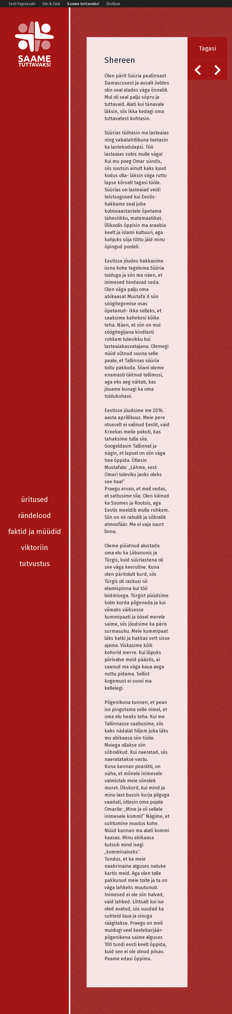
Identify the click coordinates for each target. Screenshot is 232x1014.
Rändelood (34, 103)
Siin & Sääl (51, 4)
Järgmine (211, 64)
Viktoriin (34, 135)
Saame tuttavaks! (83, 4)
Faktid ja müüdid (34, 119)
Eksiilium (113, 4)
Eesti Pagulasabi (22, 4)
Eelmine (191, 64)
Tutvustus (34, 151)
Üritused (34, 87)
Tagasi (207, 48)
